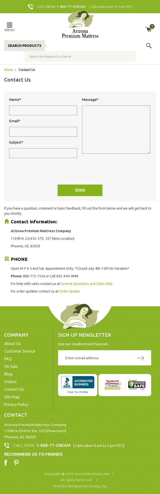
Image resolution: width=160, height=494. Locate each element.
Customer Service (19, 351)
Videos (10, 382)
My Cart (152, 26)
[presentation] (79, 172)
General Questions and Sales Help (86, 284)
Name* (43, 106)
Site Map (12, 397)
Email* (43, 128)
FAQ (8, 359)
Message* (116, 125)
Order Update (69, 291)
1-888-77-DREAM (71, 6)
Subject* (43, 149)
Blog (8, 374)
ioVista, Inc (97, 486)
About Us (12, 344)
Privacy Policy (16, 404)
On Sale (11, 366)
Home (9, 70)
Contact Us (14, 389)
